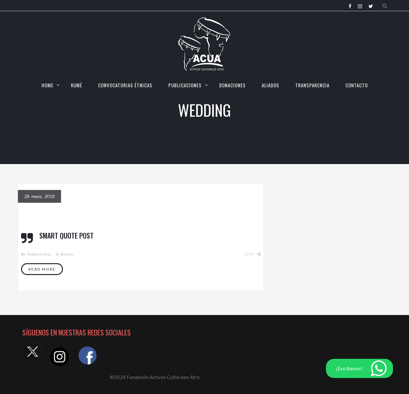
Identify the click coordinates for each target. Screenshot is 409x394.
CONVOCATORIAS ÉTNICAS (125, 85)
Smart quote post (66, 235)
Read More (42, 269)
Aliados (270, 85)
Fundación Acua (39, 254)
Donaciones (232, 85)
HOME (47, 85)
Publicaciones (185, 85)
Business (67, 254)
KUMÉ (76, 85)
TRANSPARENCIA (312, 85)
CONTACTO (356, 85)
